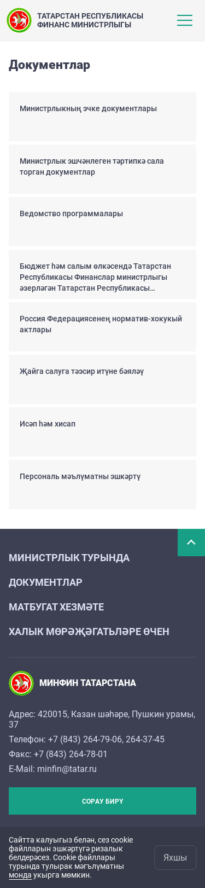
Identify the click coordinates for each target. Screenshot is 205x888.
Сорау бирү (102, 801)
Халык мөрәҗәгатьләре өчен (89, 631)
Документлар (46, 582)
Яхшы (175, 857)
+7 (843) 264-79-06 (85, 739)
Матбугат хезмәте (56, 607)
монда (20, 874)
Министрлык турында (69, 557)
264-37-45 (145, 739)
